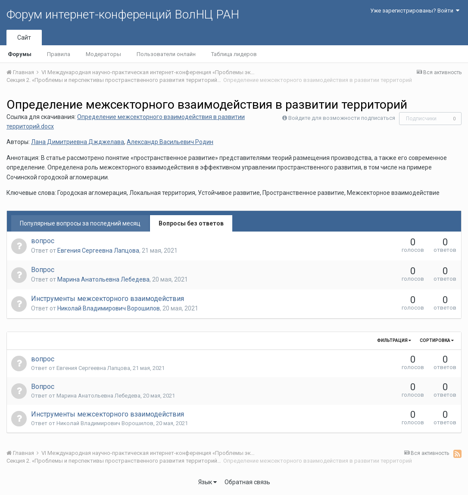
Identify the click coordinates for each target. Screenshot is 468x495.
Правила (58, 54)
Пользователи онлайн (166, 54)
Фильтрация (394, 340)
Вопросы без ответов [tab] (191, 223)
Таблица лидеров (234, 54)
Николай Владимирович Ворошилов (108, 308)
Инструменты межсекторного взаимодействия (107, 298)
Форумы (19, 54)
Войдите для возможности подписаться (341, 118)
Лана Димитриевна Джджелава (77, 141)
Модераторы (103, 54)
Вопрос (42, 270)
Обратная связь (247, 482)
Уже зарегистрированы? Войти (414, 10)
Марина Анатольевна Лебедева (103, 279)
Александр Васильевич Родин (170, 141)
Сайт (24, 37)
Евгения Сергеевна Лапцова (98, 250)
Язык (207, 482)
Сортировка (437, 340)
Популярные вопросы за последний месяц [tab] (80, 223)
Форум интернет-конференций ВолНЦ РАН (122, 14)
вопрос (42, 241)
